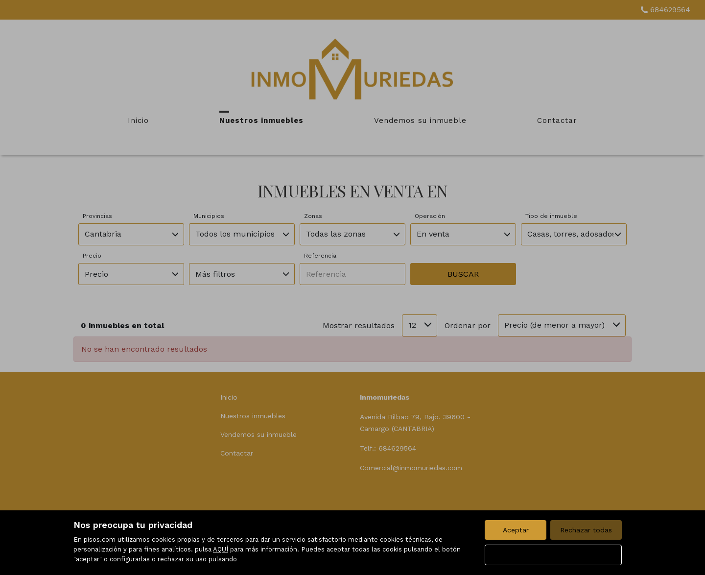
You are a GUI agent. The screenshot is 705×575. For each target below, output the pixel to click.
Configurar (553, 555)
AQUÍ (220, 549)
